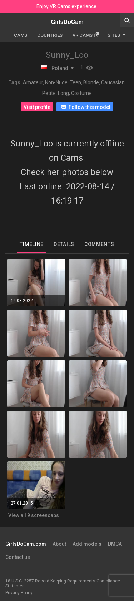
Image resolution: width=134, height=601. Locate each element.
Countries (50, 35)
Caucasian (113, 82)
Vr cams (86, 35)
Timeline (32, 244)
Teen (75, 82)
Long (63, 93)
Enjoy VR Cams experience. (67, 6)
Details (64, 244)
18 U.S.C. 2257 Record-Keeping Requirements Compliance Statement (62, 584)
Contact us (17, 557)
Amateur (33, 82)
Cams (20, 35)
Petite (49, 93)
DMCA (115, 544)
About (59, 544)
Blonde (91, 82)
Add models (87, 544)
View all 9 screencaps (33, 515)
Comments (99, 244)
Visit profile (37, 107)
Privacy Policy (19, 592)
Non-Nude (56, 82)
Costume (81, 93)
